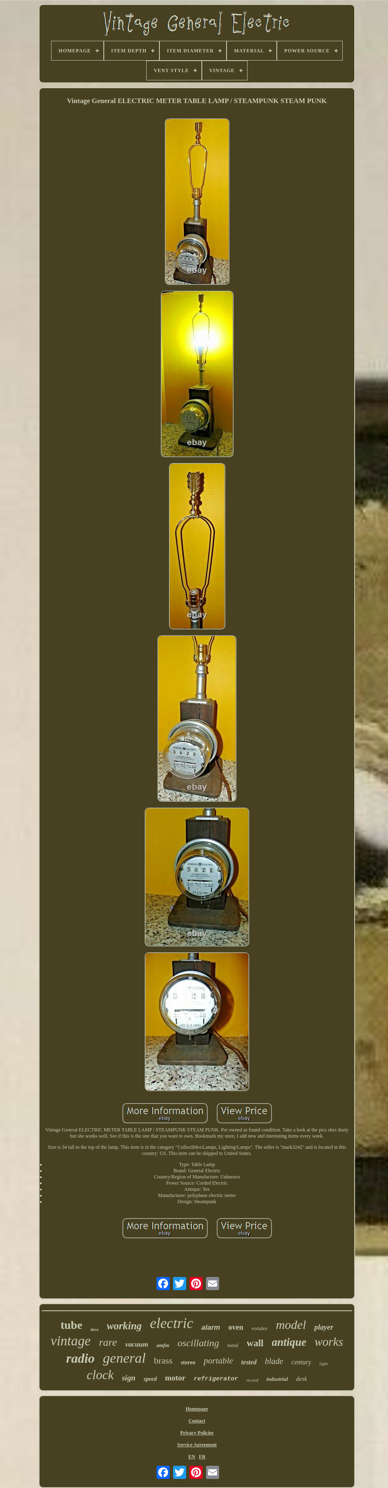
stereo (188, 1362)
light (323, 1363)
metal (232, 1345)
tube (71, 1325)
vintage (71, 1340)
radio (80, 1358)
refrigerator (216, 1378)
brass (163, 1360)
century (301, 1362)
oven (235, 1327)
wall (255, 1343)
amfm (163, 1345)
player (323, 1327)
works (329, 1341)
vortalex (259, 1328)
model (291, 1324)
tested (249, 1362)
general (124, 1358)
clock (100, 1375)
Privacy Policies (197, 1433)
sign (129, 1377)
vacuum (136, 1344)
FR (202, 1457)
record (252, 1380)
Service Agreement (197, 1445)
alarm (210, 1327)
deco (94, 1329)
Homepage (197, 1409)
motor (175, 1377)
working (124, 1325)
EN (191, 1457)
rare (108, 1342)
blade (274, 1361)
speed (150, 1379)
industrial (277, 1379)
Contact (197, 1421)
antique (289, 1342)
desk (301, 1378)
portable (218, 1361)
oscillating (198, 1343)
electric (171, 1323)
